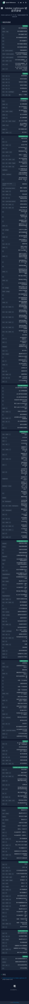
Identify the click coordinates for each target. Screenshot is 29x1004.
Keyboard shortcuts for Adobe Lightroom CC (14, 978)
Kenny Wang (16, 1002)
